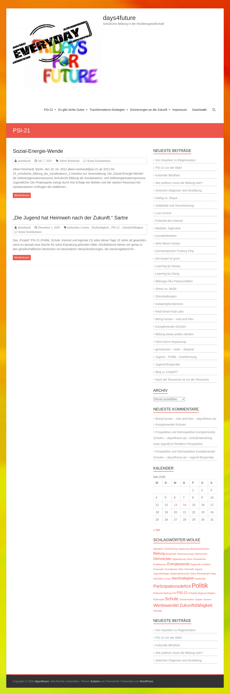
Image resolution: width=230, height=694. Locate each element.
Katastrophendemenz (169, 304)
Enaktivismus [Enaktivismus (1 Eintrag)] (160, 564)
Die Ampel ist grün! (167, 258)
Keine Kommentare (99, 160)
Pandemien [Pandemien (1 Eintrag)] (200, 578)
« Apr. (157, 530)
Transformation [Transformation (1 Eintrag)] (186, 599)
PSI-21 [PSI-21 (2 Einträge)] (182, 593)
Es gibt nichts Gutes (71, 109)
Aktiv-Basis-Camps (167, 243)
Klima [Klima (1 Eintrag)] (193, 573)
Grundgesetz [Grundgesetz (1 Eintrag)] (171, 569)
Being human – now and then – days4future (183, 418)
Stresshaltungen (166, 296)
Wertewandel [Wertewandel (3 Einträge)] (166, 605)
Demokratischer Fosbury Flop (174, 251)
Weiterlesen (22, 195)
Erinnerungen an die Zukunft (148, 109)
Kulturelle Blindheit (167, 175)
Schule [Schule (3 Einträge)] (171, 598)
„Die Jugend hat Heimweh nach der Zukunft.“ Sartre (70, 217)
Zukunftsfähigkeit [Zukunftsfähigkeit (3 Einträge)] (196, 605)
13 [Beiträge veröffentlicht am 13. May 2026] (175, 505)
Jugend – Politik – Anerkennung (176, 357)
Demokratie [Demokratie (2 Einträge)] (162, 559)
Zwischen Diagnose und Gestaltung (178, 190)
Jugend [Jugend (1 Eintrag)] (198, 569)
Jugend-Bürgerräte (167, 364)
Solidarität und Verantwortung (174, 205)
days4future (119, 17)
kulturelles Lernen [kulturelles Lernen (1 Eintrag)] (162, 578)
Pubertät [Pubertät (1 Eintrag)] (192, 593)
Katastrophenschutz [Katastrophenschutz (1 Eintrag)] (180, 573)
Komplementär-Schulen (170, 326)
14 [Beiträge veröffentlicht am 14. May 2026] (184, 505)
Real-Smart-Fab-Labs (169, 311)
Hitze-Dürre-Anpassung (170, 341)
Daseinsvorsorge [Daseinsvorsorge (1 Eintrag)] (185, 554)
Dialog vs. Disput (166, 198)
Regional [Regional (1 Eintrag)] (202, 593)
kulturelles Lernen (78, 227)
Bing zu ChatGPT (166, 372)
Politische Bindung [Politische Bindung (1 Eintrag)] (162, 593)
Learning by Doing (167, 273)
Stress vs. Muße (166, 288)
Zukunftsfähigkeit (132, 227)
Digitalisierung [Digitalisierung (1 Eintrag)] (179, 559)
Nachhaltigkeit (100, 227)
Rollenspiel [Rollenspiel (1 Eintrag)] (158, 599)
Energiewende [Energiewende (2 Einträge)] (178, 564)
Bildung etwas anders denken (174, 334)
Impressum (179, 109)
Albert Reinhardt (69, 160)
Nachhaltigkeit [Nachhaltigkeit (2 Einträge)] (183, 578)
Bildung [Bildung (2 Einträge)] (159, 553)
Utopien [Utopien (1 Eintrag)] (199, 599)
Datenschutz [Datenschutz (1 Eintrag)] (201, 554)
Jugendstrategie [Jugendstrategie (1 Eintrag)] (161, 573)
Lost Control (163, 213)
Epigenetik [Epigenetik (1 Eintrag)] (195, 564)
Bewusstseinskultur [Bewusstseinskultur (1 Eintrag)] (199, 549)
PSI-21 (48, 109)
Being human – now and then (174, 319)
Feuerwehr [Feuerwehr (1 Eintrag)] (158, 569)
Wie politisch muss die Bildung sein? (179, 183)
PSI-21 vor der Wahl (168, 167)
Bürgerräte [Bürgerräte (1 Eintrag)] (171, 554)
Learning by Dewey (168, 266)
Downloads (199, 109)
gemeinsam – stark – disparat (174, 349)
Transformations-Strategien (107, 109)
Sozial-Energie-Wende (38, 151)
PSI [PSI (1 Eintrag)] (174, 593)
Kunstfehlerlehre (166, 235)
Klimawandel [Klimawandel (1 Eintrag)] (203, 573)
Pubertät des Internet (169, 220)
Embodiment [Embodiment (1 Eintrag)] (199, 559)
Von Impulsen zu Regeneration (175, 160)
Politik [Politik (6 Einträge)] (200, 585)
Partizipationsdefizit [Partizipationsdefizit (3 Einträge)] (172, 586)
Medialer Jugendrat (168, 228)
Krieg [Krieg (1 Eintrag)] (213, 573)
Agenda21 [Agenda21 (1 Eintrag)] (158, 549)
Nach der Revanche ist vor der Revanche (182, 379)
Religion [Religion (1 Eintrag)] (211, 593)
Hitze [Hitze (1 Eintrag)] (180, 569)
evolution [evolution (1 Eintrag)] (206, 564)
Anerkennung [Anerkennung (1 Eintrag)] (170, 549)
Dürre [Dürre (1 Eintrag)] (190, 559)
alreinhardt (24, 160)
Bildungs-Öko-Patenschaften (174, 281)
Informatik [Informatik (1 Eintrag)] (189, 569)
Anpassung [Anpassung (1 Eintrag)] (183, 549)
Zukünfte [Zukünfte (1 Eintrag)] (157, 611)
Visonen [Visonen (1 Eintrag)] (207, 599)
